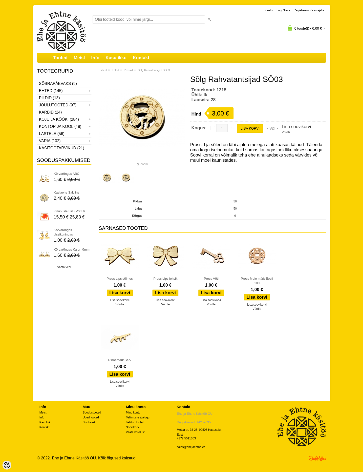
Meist (79, 57)
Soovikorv (132, 427)
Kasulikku (116, 57)
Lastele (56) (51, 134)
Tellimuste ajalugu (137, 417)
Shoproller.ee (317, 458)
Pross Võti (211, 278)
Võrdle (286, 132)
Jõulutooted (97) (58, 105)
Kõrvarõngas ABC (66, 174)
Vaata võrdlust (135, 432)
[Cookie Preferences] (6, 465)
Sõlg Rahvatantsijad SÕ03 (154, 70)
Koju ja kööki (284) (59, 119)
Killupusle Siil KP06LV (69, 211)
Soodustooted (92, 412)
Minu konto (133, 412)
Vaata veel (64, 267)
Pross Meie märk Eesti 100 (257, 281)
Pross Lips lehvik (165, 278)
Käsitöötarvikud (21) (61, 148)
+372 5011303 (186, 438)
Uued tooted (91, 417)
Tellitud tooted (135, 422)
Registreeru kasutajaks (309, 10)
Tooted (60, 57)
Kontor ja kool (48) (60, 126)
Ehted (115, 70)
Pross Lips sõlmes (120, 278)
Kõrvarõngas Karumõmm (72, 249)
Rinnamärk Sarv (119, 360)
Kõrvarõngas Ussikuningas (63, 232)
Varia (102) (50, 141)
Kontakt (141, 57)
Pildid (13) (49, 98)
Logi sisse (283, 10)
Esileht (103, 70)
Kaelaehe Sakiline (67, 192)
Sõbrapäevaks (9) (58, 83)
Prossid (128, 70)
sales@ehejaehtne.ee (191, 447)
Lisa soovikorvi (296, 126)
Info (95, 57)
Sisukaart (89, 422)
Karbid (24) (50, 112)
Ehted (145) (51, 91)
